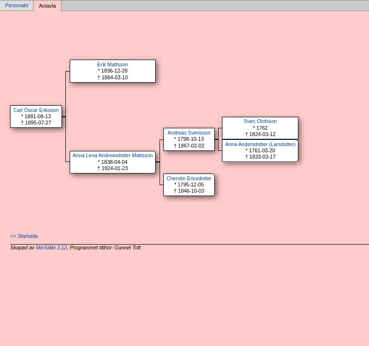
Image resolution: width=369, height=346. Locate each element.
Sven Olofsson (260, 121)
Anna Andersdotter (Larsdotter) (260, 144)
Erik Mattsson (112, 64)
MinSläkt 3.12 (51, 247)
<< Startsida (23, 236)
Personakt (16, 6)
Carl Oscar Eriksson (36, 110)
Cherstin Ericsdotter (189, 178)
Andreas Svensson (189, 133)
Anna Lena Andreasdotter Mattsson (113, 155)
